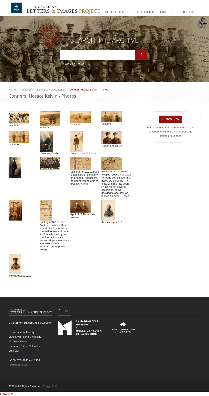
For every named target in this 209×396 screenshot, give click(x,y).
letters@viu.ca (18, 364)
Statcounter (7, 393)
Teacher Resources (154, 12)
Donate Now (170, 119)
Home (12, 89)
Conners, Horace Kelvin (51, 89)
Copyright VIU (51, 386)
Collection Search (73, 63)
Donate (188, 12)
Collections (116, 12)
